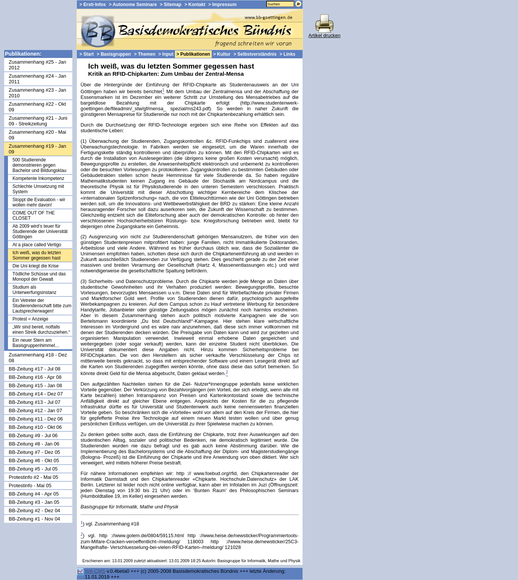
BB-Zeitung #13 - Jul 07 (35, 402)
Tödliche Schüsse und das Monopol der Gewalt (39, 276)
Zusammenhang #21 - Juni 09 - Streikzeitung (38, 121)
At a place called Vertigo (36, 244)
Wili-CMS (95, 571)
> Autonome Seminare (133, 4)
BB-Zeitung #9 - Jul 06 (33, 435)
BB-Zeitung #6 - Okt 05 (34, 460)
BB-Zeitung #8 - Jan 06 (34, 444)
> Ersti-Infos (93, 4)
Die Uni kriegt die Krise (35, 266)
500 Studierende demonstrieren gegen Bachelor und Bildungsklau (39, 165)
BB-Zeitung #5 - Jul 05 (33, 469)
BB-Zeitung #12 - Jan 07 (35, 410)
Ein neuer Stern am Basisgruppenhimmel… (35, 343)
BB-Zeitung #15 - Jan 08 (35, 385)
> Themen (144, 54)
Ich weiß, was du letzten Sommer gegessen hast (36, 255)
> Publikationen (193, 54)
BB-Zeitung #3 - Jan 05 (34, 502)
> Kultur (222, 54)
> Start (87, 54)
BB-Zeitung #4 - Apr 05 (34, 494)
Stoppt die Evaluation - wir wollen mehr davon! (38, 202)
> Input (165, 54)
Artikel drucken (325, 33)
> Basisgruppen (114, 54)
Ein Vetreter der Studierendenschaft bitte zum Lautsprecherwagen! (41, 306)
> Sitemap (170, 4)
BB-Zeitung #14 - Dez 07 (36, 394)
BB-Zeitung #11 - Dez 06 (36, 419)
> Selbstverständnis (255, 54)
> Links (287, 54)
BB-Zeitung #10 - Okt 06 (35, 427)
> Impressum (222, 4)
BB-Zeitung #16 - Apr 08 (35, 377)
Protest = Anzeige (30, 319)
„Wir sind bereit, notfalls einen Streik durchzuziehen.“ (41, 329)
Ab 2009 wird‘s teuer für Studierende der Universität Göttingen (39, 231)
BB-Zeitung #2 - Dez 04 (34, 510)
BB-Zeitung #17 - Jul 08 (35, 369)
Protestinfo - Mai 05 (30, 485)
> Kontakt (194, 4)
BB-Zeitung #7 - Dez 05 (34, 452)
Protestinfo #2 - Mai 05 (33, 477)
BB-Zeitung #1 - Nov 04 (34, 519)
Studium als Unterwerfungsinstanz (34, 290)
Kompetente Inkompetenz (38, 178)
